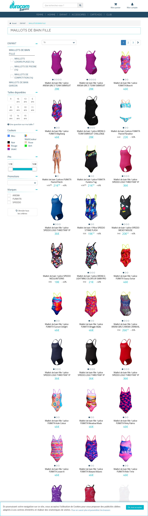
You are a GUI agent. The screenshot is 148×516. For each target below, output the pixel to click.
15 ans (25, 117)
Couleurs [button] (23, 130)
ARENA (16, 195)
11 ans (32, 108)
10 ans (25, 108)
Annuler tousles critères (22, 212)
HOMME (51, 14)
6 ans (32, 100)
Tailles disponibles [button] (23, 92)
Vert (30, 145)
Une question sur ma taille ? (21, 124)
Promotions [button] (23, 176)
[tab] (23, 44)
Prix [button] (23, 156)
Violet (14, 149)
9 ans (18, 108)
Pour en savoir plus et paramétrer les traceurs (90, 509)
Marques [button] (23, 189)
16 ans (18, 100)
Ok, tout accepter (135, 507)
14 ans (18, 117)
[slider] (10, 169)
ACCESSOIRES (79, 14)
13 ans (25, 100)
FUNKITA (17, 198)
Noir (13, 142)
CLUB (109, 14)
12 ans (10, 117)
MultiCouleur (30, 139)
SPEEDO (17, 202)
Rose (30, 142)
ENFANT (63, 14)
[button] (23, 43)
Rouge (14, 145)
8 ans (10, 108)
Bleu (13, 136)
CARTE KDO (96, 14)
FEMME (39, 14)
